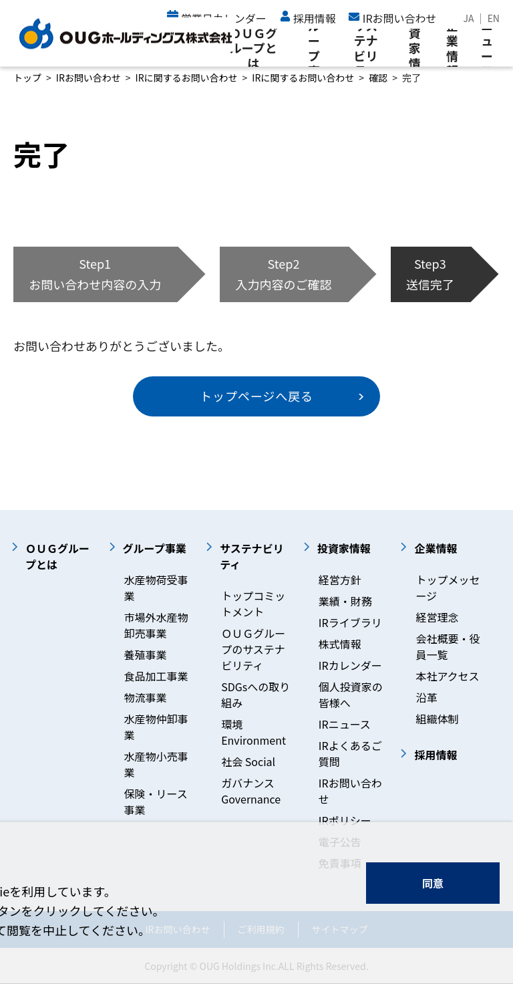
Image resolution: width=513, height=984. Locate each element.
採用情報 (314, 18)
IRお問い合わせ (88, 77)
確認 (378, 77)
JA (469, 18)
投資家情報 (415, 48)
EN (494, 18)
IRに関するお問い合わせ (187, 77)
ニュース (487, 48)
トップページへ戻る (256, 395)
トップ (27, 77)
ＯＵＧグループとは (253, 48)
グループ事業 (314, 48)
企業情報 (452, 48)
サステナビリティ (365, 48)
